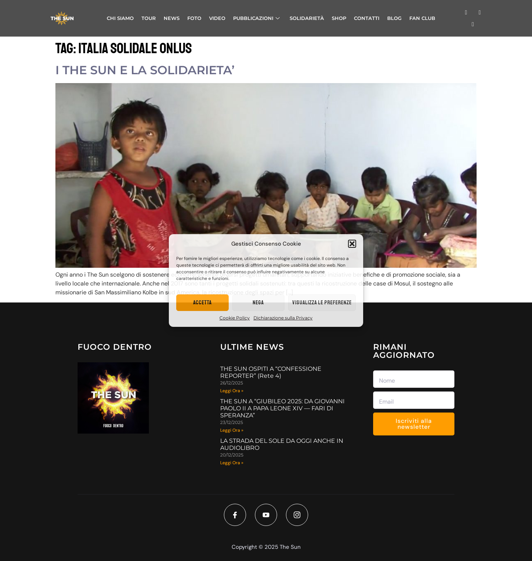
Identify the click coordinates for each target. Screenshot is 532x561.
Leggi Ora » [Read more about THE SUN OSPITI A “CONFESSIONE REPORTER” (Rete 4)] (231, 391)
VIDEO (217, 18)
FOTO (194, 18)
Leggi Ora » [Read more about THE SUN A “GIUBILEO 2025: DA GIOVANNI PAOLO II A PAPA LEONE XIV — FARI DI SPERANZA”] (231, 430)
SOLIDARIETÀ (307, 18)
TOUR (148, 18)
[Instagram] (297, 515)
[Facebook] (235, 515)
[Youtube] (266, 515)
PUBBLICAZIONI (256, 18)
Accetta (202, 302)
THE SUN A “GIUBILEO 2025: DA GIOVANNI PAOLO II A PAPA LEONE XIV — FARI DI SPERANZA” (282, 408)
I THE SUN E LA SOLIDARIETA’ (145, 70)
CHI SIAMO (120, 18)
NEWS (172, 18)
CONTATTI (366, 18)
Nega (258, 302)
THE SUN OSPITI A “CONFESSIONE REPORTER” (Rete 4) (270, 372)
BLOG (394, 18)
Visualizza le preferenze (322, 302)
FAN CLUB (422, 18)
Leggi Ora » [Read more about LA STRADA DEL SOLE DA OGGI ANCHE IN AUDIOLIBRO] (231, 463)
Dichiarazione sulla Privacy (283, 318)
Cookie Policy (234, 318)
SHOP (339, 18)
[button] (352, 243)
